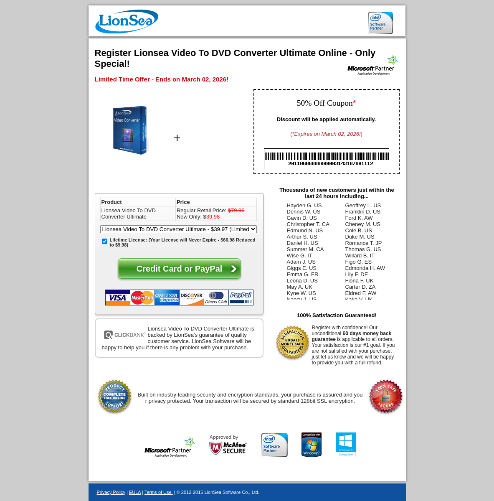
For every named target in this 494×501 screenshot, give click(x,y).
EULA (135, 492)
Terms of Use (158, 492)
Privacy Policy (111, 492)
